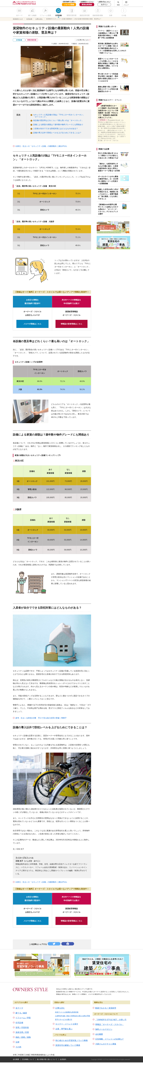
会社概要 (99, 1034)
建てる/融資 (32, 15)
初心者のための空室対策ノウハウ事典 (71, 1040)
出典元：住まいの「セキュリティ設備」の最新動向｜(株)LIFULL (41, 146)
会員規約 (63, 1059)
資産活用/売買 (84, 15)
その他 (123, 15)
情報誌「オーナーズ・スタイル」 (109, 1024)
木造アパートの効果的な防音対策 (66, 1012)
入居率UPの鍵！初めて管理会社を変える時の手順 (72, 1016)
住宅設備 (58, 15)
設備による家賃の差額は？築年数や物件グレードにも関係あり (58, 124)
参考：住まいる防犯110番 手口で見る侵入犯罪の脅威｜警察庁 (41, 718)
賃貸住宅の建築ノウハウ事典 (67, 1045)
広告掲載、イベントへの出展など (109, 1039)
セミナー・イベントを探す (66, 1024)
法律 (110, 15)
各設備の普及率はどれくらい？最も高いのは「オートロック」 (58, 120)
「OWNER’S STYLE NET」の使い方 (111, 1020)
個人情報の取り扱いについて (47, 1059)
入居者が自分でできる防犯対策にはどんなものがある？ (55, 128)
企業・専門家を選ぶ (64, 1029)
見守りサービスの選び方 (63, 1019)
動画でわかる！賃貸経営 (105, 1008)
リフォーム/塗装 (45, 15)
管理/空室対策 (71, 15)
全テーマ (19, 15)
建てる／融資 (21, 1013)
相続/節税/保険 (98, 15)
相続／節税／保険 (23, 1037)
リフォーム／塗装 (23, 1018)
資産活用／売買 (22, 1032)
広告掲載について (28, 1059)
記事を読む (60, 1008)
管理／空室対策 (22, 1028)
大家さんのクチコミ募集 (105, 1044)
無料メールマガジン (103, 1029)
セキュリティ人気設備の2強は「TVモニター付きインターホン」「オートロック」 (59, 116)
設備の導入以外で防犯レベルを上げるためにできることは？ (57, 133)
